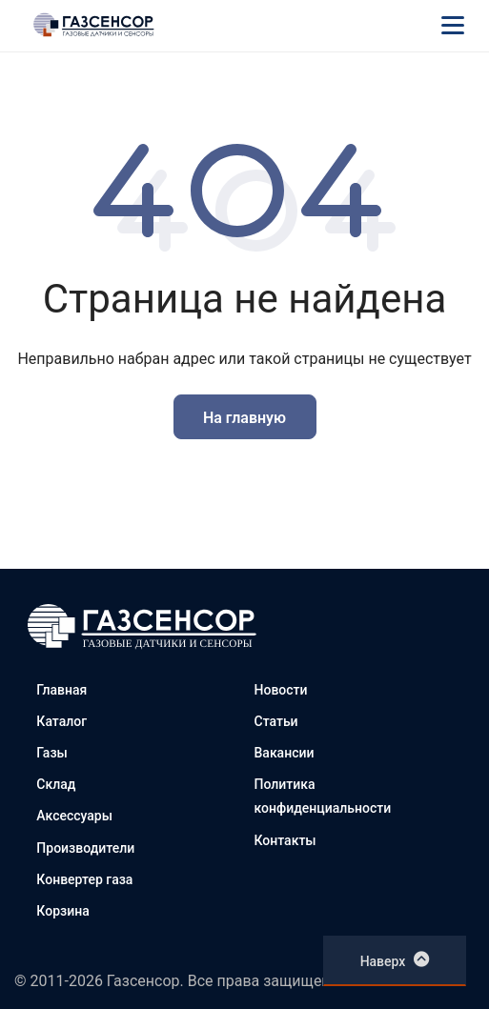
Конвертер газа (84, 879)
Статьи (276, 721)
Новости (281, 689)
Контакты (285, 840)
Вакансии (285, 752)
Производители (85, 848)
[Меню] (453, 25)
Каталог (61, 721)
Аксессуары (74, 815)
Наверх (395, 959)
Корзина (62, 910)
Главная (61, 689)
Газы (51, 752)
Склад (55, 784)
